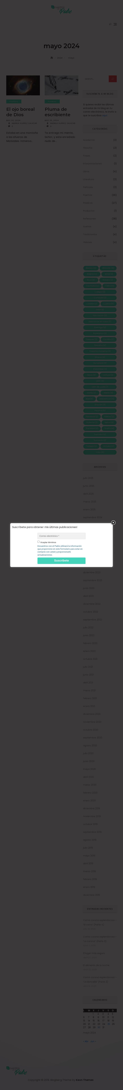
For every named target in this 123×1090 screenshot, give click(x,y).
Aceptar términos (48, 542)
